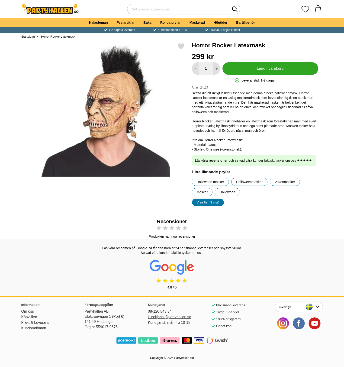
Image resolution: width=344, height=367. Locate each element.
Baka (147, 22)
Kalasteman (98, 22)
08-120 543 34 (160, 311)
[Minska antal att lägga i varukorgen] (195, 68)
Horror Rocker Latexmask (57, 36)
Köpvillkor (29, 317)
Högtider (220, 22)
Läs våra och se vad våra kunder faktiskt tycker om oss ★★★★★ (253, 160)
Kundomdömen (33, 328)
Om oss (27, 311)
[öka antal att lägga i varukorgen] (216, 68)
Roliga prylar (170, 22)
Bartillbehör (245, 22)
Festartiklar (126, 22)
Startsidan (28, 36)
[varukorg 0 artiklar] (318, 9)
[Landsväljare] (299, 307)
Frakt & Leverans (35, 322)
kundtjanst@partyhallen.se (169, 317)
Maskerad (197, 22)
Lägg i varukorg (270, 68)
